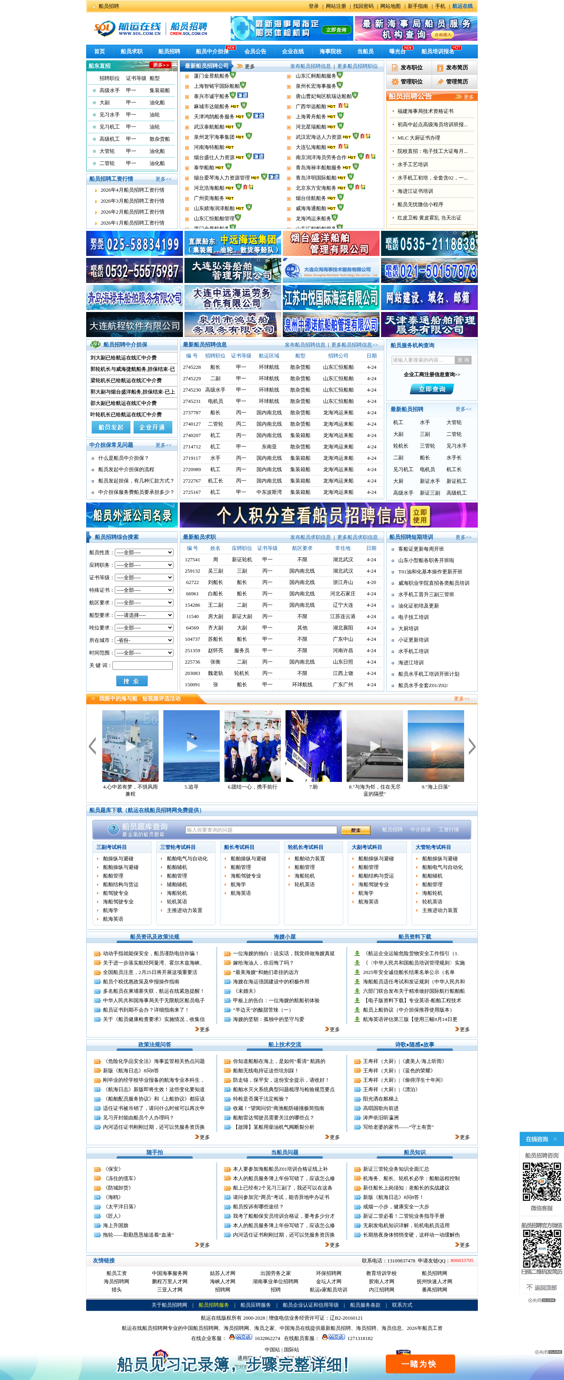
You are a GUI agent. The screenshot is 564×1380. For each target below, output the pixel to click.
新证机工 (456, 481)
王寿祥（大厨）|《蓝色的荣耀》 (399, 1071)
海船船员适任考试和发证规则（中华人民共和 (414, 982)
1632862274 (253, 1338)
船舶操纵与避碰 (121, 867)
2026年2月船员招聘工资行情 (132, 212)
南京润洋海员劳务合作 (321, 173)
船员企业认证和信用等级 (311, 1305)
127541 (192, 559)
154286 (192, 605)
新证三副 (430, 493)
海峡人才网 (222, 1281)
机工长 (215, 481)
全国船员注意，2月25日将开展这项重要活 (150, 972)
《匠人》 (113, 1216)
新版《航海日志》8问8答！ (393, 1197)
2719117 (192, 458)
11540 (192, 616)
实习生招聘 (410, 124)
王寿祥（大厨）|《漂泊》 (391, 1089)
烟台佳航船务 (311, 214)
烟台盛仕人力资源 (214, 173)
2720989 (192, 469)
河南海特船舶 (209, 163)
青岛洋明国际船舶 (316, 194)
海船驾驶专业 (118, 902)
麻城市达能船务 (212, 122)
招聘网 (222, 1290)
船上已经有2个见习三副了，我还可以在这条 (283, 1188)
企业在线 (293, 51)
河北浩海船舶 (209, 204)
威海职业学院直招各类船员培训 (434, 583)
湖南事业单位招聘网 (275, 1281)
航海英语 (113, 919)
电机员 (215, 401)
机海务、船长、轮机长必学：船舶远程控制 (411, 1178)
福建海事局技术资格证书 (426, 151)
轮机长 (401, 446)
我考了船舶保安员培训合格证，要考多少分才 (284, 1216)
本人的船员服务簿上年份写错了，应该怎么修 (284, 1178)
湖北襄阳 (343, 628)
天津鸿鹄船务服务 (214, 133)
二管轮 (107, 163)
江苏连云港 (343, 616)
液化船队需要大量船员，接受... (433, 111)
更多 (244, 66)
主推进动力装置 (184, 910)
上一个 (92, 746)
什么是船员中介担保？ (123, 458)
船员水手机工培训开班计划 (428, 674)
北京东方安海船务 (316, 204)
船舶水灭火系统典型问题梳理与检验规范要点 (284, 1089)
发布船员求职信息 (310, 537)
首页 (99, 51)
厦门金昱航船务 (212, 92)
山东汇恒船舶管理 (214, 82)
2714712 (192, 447)
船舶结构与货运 (121, 884)
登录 (314, 6)
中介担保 (420, 829)
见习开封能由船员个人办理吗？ (138, 1118)
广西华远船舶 (311, 122)
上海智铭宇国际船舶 (217, 102)
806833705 (462, 1260)
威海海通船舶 (311, 71)
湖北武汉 (343, 559)
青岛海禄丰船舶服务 (319, 184)
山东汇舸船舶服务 (316, 92)
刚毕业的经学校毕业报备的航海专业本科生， (154, 1080)
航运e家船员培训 (329, 1290)
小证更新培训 (413, 640)
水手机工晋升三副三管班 (426, 594)
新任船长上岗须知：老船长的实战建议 (406, 1188)
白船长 (215, 594)
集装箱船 (160, 90)
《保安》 (113, 1169)
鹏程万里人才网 (170, 1281)
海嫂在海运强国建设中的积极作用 (271, 982)
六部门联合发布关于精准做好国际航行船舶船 (414, 991)
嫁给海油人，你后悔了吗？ (263, 963)
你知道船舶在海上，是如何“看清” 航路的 (279, 1061)
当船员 (365, 51)
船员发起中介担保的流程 (126, 469)
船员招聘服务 (214, 1305)
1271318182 (346, 1338)
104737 (192, 639)
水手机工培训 (413, 651)
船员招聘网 (434, 1273)
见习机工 (109, 127)
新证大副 (242, 616)
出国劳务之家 (275, 1273)
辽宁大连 (343, 605)
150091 (192, 684)
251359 (192, 650)
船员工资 (117, 1273)
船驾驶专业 (115, 893)
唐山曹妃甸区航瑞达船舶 (324, 112)
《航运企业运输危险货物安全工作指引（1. (411, 953)
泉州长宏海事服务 (316, 102)
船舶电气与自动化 (187, 858)
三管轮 (427, 446)
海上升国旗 (115, 1225)
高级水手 (109, 90)
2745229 (192, 378)
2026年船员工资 (425, 1328)
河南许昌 (343, 650)
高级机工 (109, 139)
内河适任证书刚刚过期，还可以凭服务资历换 (154, 1127)
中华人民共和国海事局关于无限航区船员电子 (154, 1000)
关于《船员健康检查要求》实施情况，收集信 (154, 1019)
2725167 (192, 492)
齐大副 (215, 628)
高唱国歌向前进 (381, 1108)
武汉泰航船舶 (209, 143)
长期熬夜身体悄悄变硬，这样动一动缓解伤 (411, 1235)
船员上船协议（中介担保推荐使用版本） (409, 1010)
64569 (192, 628)
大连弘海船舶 (311, 163)
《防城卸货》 (118, 1188)
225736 (192, 662)
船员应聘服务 (255, 1305)
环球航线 (269, 367)
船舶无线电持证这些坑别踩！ (266, 1071)
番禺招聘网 (434, 1290)
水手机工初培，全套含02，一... (433, 218)
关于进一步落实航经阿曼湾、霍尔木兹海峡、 (154, 963)
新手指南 (418, 6)
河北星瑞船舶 (311, 143)
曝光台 (397, 51)
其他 (302, 628)
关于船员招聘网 (169, 1305)
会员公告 (255, 51)
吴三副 (215, 571)
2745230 (192, 390)
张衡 (215, 662)
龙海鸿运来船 (338, 412)
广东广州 (343, 684)
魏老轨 (215, 673)
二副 (215, 378)
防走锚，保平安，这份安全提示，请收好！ (281, 1080)
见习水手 (109, 115)
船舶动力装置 (310, 858)
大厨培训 (408, 628)
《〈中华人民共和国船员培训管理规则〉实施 (414, 963)
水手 (215, 458)
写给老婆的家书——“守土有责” (398, 1127)
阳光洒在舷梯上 (381, 1099)
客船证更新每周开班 (421, 549)
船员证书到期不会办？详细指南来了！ (146, 1010)
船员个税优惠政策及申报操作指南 (141, 982)
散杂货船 (160, 139)
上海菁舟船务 (311, 133)
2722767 (192, 481)
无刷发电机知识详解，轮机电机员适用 (406, 1225)
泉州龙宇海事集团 (214, 153)
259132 (192, 571)
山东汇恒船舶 (338, 367)
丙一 (241, 412)
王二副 (215, 605)
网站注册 (336, 6)
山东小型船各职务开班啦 (426, 560)
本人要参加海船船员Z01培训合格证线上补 (280, 1169)
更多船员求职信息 (357, 537)
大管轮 (107, 151)
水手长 (454, 458)
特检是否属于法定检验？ (261, 1099)
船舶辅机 (177, 867)
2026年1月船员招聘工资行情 (132, 223)
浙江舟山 (343, 582)
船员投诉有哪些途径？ (258, 1207)
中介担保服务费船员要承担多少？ (136, 492)
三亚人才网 (170, 1290)
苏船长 (215, 639)
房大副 (215, 616)
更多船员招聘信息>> (354, 345)
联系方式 (402, 1305)
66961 (192, 594)
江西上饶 (343, 673)
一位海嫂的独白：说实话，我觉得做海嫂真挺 (284, 953)
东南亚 (269, 447)
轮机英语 (177, 902)
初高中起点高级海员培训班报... (433, 164)
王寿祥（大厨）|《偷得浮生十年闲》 (404, 1080)
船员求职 (132, 51)
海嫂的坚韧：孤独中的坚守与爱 (268, 1019)
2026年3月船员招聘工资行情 (132, 201)
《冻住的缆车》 (121, 1178)
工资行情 (449, 829)
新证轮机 (242, 559)
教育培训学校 (381, 1273)
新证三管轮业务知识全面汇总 (396, 1169)
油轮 (155, 115)
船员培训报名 (437, 51)
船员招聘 (109, 6)
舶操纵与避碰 (118, 858)
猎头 (117, 1290)
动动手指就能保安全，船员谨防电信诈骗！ (151, 953)
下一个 (472, 746)
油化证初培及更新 (418, 606)
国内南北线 (269, 412)
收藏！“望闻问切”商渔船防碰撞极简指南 (278, 1108)
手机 (440, 6)
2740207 (192, 435)
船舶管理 (113, 876)
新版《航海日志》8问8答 (131, 1071)
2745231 (192, 401)
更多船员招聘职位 (357, 66)
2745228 (192, 367)
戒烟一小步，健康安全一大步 (396, 1207)
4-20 (371, 582)
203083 (192, 673)
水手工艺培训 (413, 204)
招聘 (276, 1290)
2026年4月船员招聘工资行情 (132, 190)
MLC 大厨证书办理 (419, 178)
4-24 (371, 559)
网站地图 (390, 6)
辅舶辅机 (177, 884)
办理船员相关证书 (418, 138)
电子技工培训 (413, 617)
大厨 (398, 481)
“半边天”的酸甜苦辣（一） (263, 1010)
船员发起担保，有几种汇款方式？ (136, 481)
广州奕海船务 (209, 214)
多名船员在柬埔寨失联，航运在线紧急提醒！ (154, 991)
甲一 (131, 90)
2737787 (192, 412)
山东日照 (343, 662)
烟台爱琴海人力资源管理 (222, 194)
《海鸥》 (113, 1197)
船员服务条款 (365, 1305)
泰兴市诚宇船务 (212, 112)
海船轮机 (177, 893)
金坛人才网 (329, 1281)
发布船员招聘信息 (310, 66)
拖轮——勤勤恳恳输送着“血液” (138, 1235)
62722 (192, 582)
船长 (215, 367)
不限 (302, 559)
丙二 (241, 424)
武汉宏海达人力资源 (319, 153)
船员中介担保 (212, 51)
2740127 (192, 424)
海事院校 (331, 51)
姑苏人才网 (222, 1273)
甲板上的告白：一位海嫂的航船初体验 (276, 1000)
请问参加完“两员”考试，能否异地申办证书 (281, 1197)
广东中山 (343, 639)
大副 (104, 102)
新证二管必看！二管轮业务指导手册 (404, 1216)
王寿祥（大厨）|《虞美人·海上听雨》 (405, 1061)
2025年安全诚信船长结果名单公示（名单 (409, 972)
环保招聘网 (329, 1273)
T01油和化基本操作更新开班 (430, 572)
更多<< (163, 179)
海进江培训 (411, 663)
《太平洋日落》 (121, 1207)
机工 (215, 435)
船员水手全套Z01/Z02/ (423, 685)
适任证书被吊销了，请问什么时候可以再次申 (154, 1108)
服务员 (241, 650)
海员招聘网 (116, 1281)
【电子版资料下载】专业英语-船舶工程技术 (412, 1000)
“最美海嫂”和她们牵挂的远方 (266, 972)
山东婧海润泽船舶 (214, 71)
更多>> (464, 537)
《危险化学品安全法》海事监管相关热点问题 (154, 1061)
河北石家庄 (343, 594)
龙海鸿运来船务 (313, 82)
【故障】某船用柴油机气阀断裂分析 (274, 1127)
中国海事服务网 (170, 1273)
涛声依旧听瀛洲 (381, 1118)
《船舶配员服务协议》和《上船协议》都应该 (154, 1099)
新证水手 (430, 481)
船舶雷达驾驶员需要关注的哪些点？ (274, 1118)
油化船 (157, 102)
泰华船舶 (204, 184)
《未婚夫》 (245, 991)
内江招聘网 (381, 1290)
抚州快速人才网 (434, 1281)
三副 (425, 434)
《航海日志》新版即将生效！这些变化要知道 (154, 1089)
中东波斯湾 (269, 492)
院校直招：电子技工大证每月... (433, 191)
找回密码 (363, 6)
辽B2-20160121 (346, 1318)
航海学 (110, 910)
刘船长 (215, 582)
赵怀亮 (215, 650)
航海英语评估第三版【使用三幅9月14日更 (410, 1019)
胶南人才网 (381, 1281)
